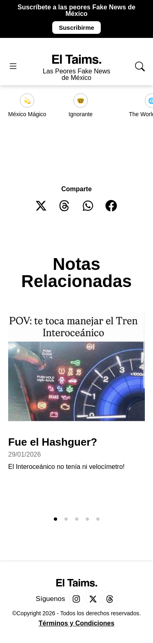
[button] (41, 206)
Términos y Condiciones (77, 623)
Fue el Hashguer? (52, 442)
